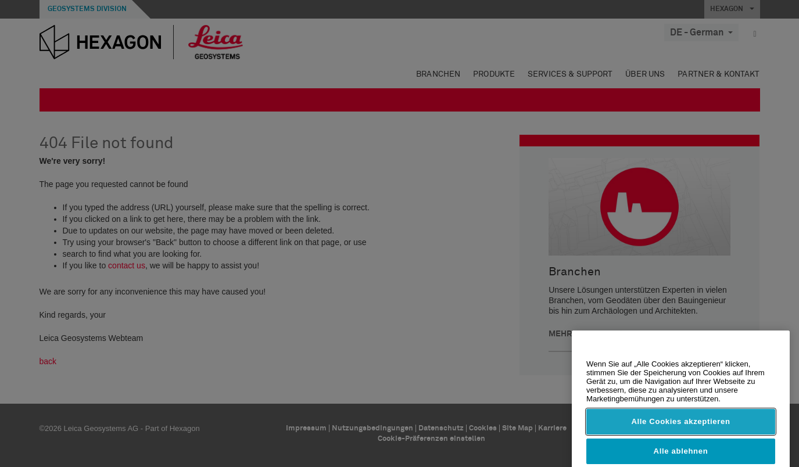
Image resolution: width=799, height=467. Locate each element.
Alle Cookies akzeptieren (680, 436)
